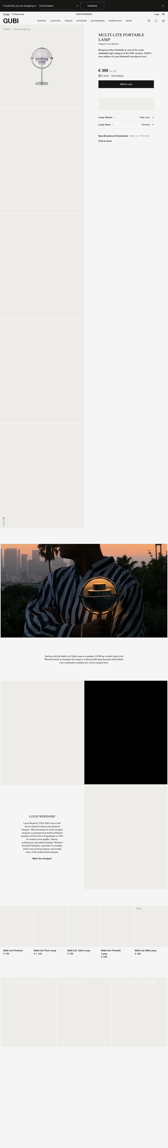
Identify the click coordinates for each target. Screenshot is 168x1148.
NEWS (129, 21)
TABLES (68, 21)
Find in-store (105, 141)
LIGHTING (55, 21)
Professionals (18, 14)
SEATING (41, 21)
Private (6, 14)
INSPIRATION (115, 21)
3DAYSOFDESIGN (84, 14)
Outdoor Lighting (22, 29)
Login (156, 14)
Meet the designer (42, 858)
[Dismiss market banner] (163, 6)
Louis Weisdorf (113, 44)
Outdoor (7, 29)
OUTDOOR (81, 21)
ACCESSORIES (98, 21)
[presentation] (84, 591)
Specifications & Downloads (113, 136)
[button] (163, 21)
